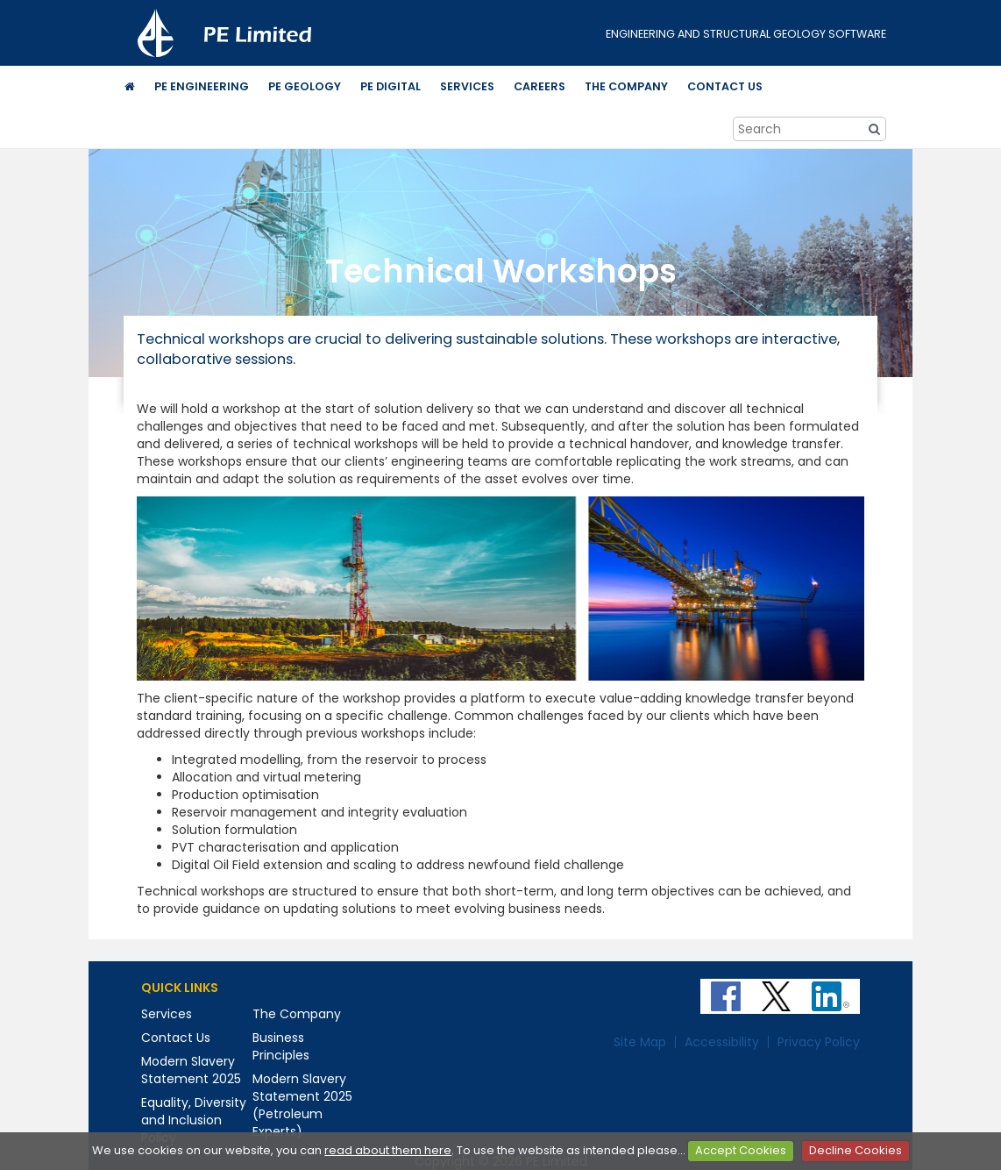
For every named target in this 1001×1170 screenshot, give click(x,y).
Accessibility (722, 1042)
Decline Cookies (855, 1150)
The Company (296, 1014)
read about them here (387, 1150)
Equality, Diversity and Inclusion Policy (193, 1120)
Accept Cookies (740, 1150)
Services (166, 1014)
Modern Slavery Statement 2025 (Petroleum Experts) (302, 1105)
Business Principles (280, 1046)
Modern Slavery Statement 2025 (191, 1070)
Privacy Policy (818, 1042)
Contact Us (175, 1037)
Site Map (640, 1042)
